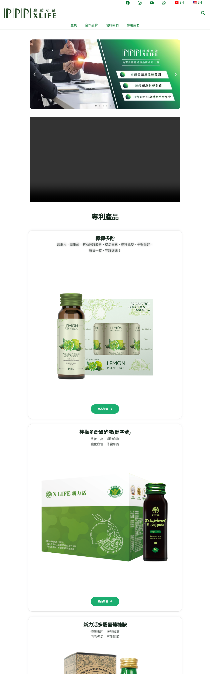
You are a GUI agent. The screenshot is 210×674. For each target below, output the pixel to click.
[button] (203, 13)
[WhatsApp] (167, 3)
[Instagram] (143, 3)
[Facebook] (131, 3)
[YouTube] (155, 3)
